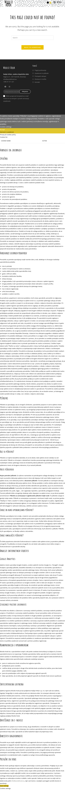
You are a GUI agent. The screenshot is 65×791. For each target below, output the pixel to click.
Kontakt (37, 83)
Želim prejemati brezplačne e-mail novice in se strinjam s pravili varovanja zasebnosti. (16, 99)
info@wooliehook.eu (18, 782)
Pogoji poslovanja (40, 72)
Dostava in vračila (40, 80)
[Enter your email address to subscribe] (17, 93)
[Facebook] (5, 87)
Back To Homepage (32, 49)
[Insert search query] (32, 38)
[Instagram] (9, 87)
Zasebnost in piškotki (42, 74)
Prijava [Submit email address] (25, 93)
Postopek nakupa (40, 77)
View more (10, 125)
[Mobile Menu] (57, 2)
